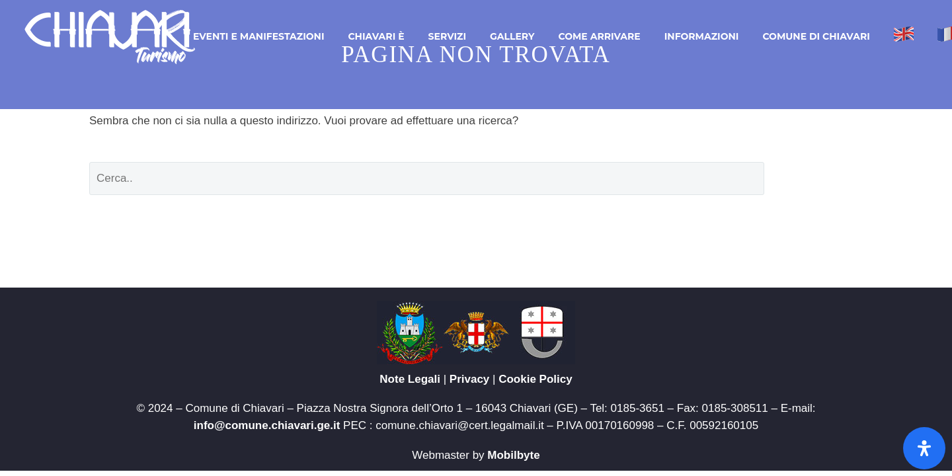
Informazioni (701, 36)
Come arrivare (599, 36)
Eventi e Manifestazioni (258, 36)
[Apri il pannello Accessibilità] (924, 448)
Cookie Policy (535, 379)
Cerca (823, 178)
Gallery (512, 36)
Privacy (470, 379)
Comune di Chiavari (815, 36)
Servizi (447, 36)
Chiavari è (376, 36)
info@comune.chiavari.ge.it (267, 425)
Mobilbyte (513, 455)
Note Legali (409, 379)
